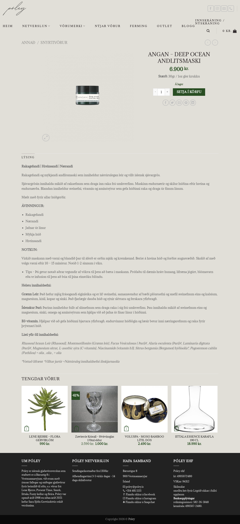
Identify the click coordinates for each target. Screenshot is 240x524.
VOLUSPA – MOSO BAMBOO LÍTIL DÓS (144, 438)
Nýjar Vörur (108, 26)
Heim (8, 26)
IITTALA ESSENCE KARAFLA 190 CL (194, 438)
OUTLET (164, 26)
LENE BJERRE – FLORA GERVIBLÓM (44, 438)
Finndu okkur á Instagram (139, 498)
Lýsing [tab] (28, 157)
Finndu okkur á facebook (139, 494)
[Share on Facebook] (166, 103)
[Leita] (208, 30)
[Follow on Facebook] (211, 8)
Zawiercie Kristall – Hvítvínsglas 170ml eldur (94, 438)
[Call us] (231, 8)
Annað (28, 42)
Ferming (139, 26)
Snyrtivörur (53, 42)
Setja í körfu (189, 92)
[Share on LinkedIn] (193, 103)
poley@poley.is (133, 486)
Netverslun (36, 26)
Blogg (188, 26)
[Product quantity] (161, 92)
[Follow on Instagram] (217, 8)
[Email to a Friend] (179, 103)
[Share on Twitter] (172, 103)
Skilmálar (179, 486)
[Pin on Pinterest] (186, 103)
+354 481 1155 (133, 490)
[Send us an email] (224, 8)
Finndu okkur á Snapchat (139, 502)
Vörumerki (73, 26)
